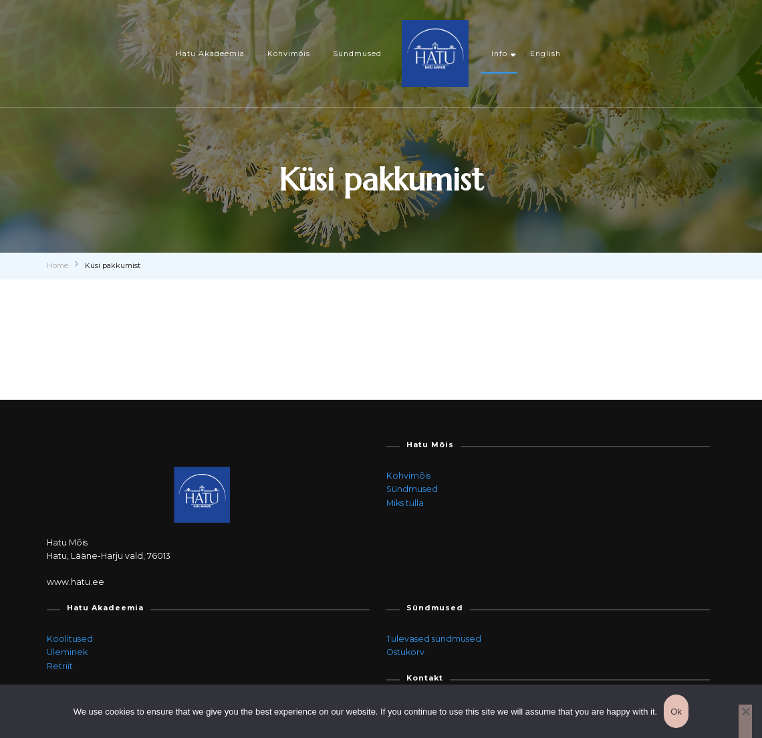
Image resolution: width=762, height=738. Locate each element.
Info (499, 53)
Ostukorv (405, 652)
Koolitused (70, 639)
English (545, 53)
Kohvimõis (288, 53)
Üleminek (67, 652)
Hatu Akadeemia (210, 53)
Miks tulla (405, 503)
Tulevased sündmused (433, 639)
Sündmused (357, 53)
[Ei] (745, 721)
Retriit (60, 666)
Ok (676, 712)
